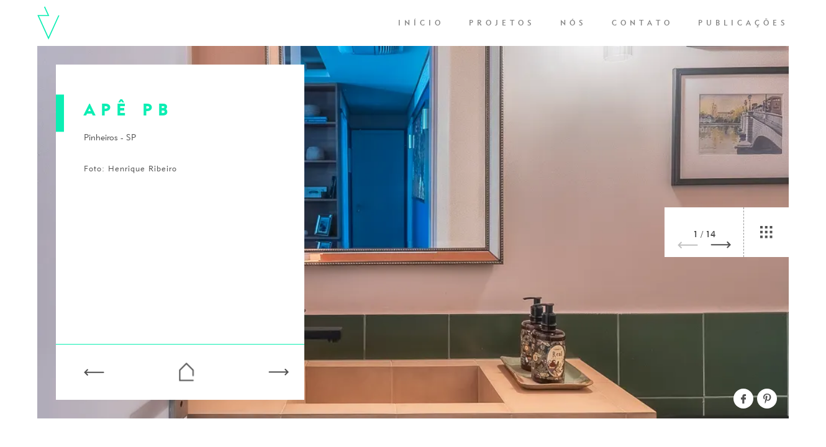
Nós (573, 23)
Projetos (502, 23)
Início (421, 23)
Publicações (743, 23)
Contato (642, 23)
